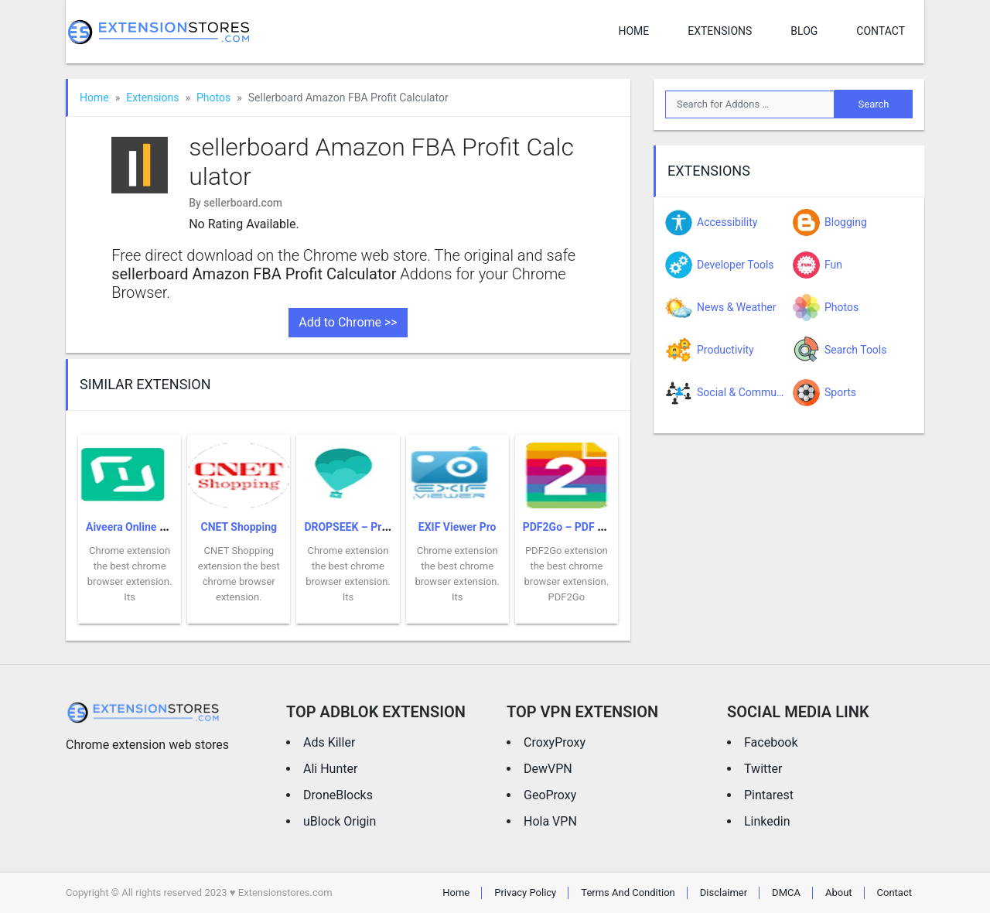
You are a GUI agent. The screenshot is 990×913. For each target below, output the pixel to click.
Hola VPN (550, 821)
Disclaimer (723, 892)
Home (633, 31)
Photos (213, 97)
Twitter (763, 768)
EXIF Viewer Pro (457, 527)
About (838, 892)
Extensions (720, 31)
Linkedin (767, 821)
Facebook (770, 742)
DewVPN (548, 768)
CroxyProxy (554, 742)
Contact (880, 31)
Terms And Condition (628, 892)
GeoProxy (550, 795)
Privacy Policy (525, 892)
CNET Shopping (239, 527)
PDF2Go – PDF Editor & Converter (605, 527)
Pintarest (769, 795)
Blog (804, 31)
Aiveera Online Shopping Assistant (170, 527)
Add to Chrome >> (348, 322)
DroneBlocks (338, 795)
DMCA (786, 892)
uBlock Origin (339, 821)
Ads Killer (329, 742)
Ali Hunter (330, 768)
